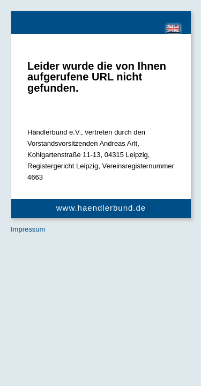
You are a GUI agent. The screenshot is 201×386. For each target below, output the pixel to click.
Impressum (28, 229)
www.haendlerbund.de (101, 207)
